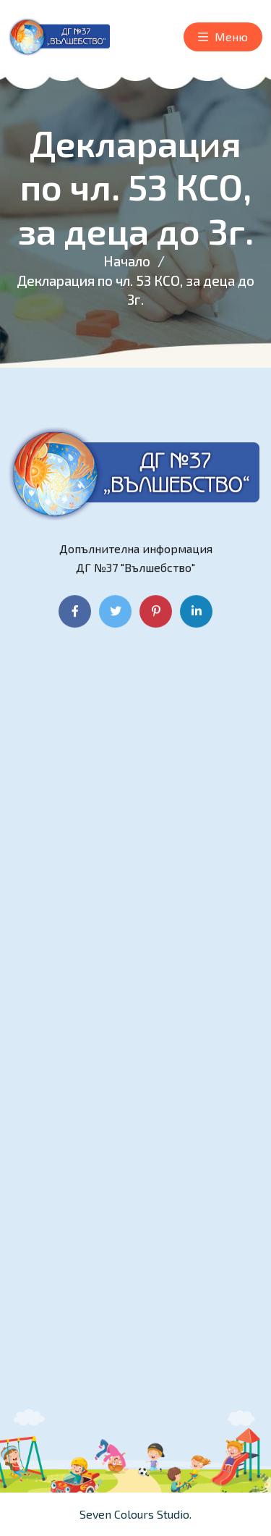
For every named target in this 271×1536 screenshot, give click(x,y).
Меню (223, 37)
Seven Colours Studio (134, 1514)
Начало (126, 261)
